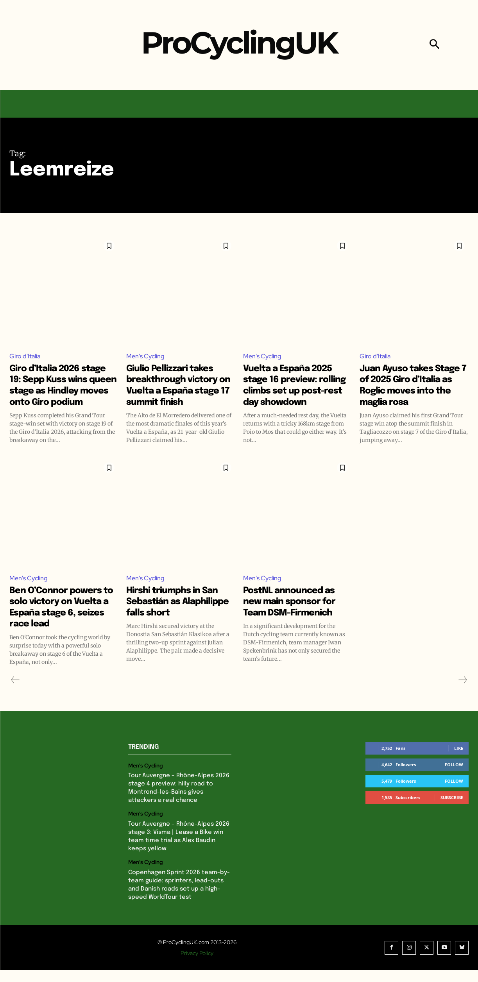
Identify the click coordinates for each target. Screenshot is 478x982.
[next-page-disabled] (462, 692)
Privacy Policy (197, 964)
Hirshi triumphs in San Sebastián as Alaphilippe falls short (179, 613)
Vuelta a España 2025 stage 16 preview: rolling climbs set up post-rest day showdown (294, 391)
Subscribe (451, 809)
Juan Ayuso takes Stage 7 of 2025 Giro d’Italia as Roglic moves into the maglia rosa (408, 391)
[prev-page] (15, 692)
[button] (434, 45)
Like (458, 760)
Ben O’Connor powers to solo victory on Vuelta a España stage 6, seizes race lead (63, 619)
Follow (454, 776)
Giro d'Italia (24, 356)
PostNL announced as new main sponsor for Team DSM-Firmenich (296, 613)
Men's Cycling (145, 356)
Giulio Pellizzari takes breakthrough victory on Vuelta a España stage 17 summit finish (179, 391)
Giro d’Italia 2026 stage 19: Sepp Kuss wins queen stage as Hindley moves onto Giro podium (59, 391)
